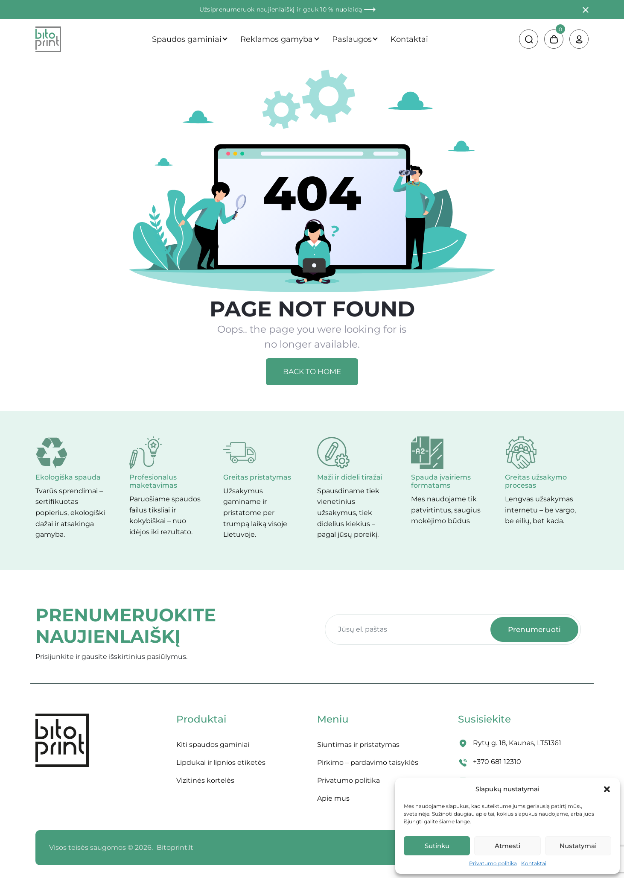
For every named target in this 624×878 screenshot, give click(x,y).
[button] (607, 789)
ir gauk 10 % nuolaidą (336, 9)
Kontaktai (533, 863)
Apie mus (333, 798)
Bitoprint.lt (175, 847)
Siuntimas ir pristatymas (358, 744)
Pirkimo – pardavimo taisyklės (367, 762)
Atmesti (507, 846)
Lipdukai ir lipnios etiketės (220, 762)
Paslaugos (352, 39)
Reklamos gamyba (276, 39)
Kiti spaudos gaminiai (212, 744)
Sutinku (437, 846)
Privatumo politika (493, 863)
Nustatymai (578, 846)
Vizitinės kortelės (205, 780)
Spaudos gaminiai (187, 39)
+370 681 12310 (497, 762)
